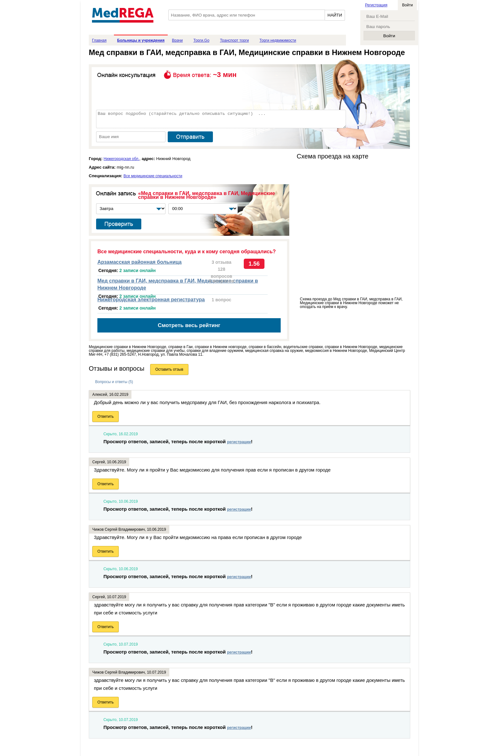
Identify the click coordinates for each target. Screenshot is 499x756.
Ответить (105, 416)
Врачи (177, 40)
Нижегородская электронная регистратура (151, 299)
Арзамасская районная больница (139, 262)
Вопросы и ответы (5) (114, 382)
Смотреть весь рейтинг (189, 325)
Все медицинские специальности (152, 176)
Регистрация (376, 5)
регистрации (239, 442)
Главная (99, 40)
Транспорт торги (234, 40)
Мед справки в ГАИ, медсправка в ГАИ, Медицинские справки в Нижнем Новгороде (177, 284)
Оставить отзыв (169, 369)
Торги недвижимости (277, 40)
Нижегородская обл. (121, 159)
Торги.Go (201, 40)
